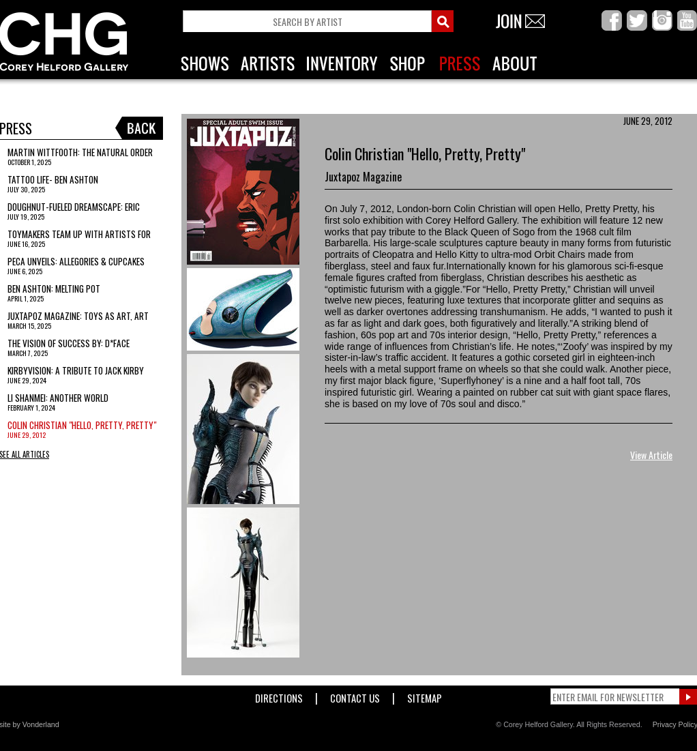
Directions (279, 695)
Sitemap (424, 695)
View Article (651, 454)
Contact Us (355, 695)
